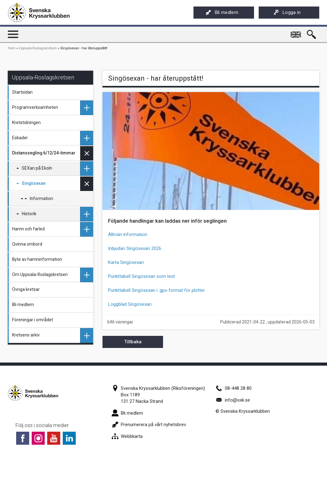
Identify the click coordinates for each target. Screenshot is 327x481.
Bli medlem (222, 12)
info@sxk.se (233, 400)
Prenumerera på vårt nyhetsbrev (148, 424)
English (296, 32)
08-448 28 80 (234, 388)
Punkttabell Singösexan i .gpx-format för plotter (156, 290)
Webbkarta (127, 436)
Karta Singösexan (126, 262)
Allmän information (127, 234)
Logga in (287, 12)
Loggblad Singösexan (130, 304)
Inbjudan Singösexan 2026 (134, 248)
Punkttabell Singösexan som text (141, 276)
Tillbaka (133, 342)
